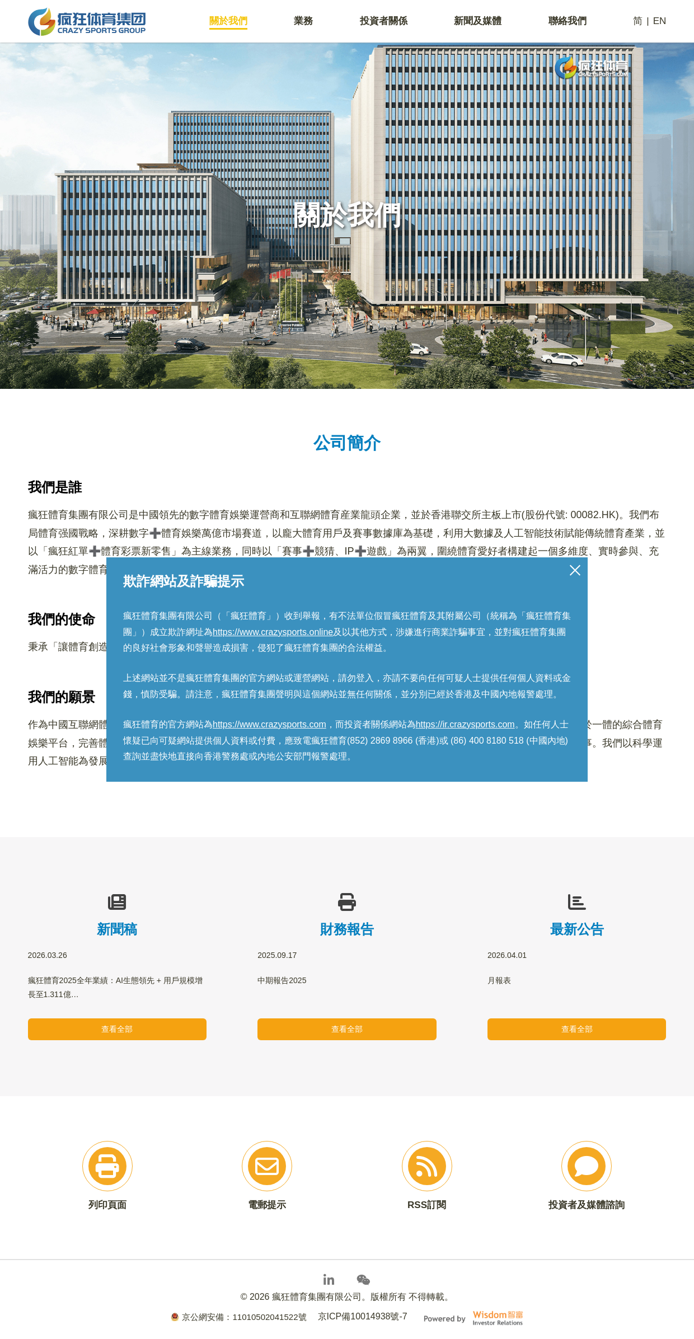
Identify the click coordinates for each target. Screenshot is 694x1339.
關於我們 (229, 23)
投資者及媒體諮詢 (586, 1205)
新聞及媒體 (478, 23)
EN (659, 23)
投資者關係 (383, 23)
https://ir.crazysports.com (465, 724)
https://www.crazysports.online (273, 632)
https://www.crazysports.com (269, 724)
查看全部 (117, 1029)
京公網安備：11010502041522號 (239, 1316)
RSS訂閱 (426, 1205)
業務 (304, 23)
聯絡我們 (567, 23)
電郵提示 (267, 1205)
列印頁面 (107, 1205)
